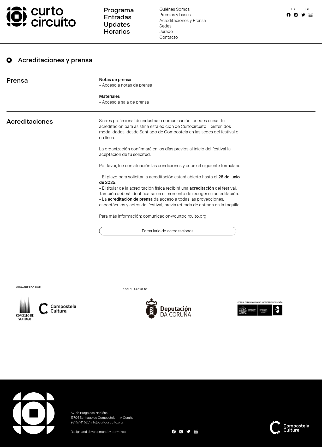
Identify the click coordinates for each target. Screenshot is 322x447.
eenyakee (119, 432)
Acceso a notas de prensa (127, 85)
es (293, 9)
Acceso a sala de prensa (125, 102)
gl (307, 9)
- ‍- (125, 91)
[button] (295, 314)
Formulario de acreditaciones (167, 231)
